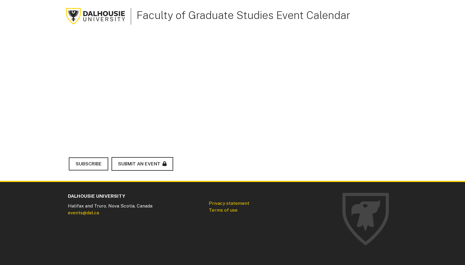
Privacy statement (229, 203)
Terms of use (223, 210)
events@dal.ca (83, 212)
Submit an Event (139, 164)
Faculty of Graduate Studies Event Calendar (243, 15)
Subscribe (89, 164)
